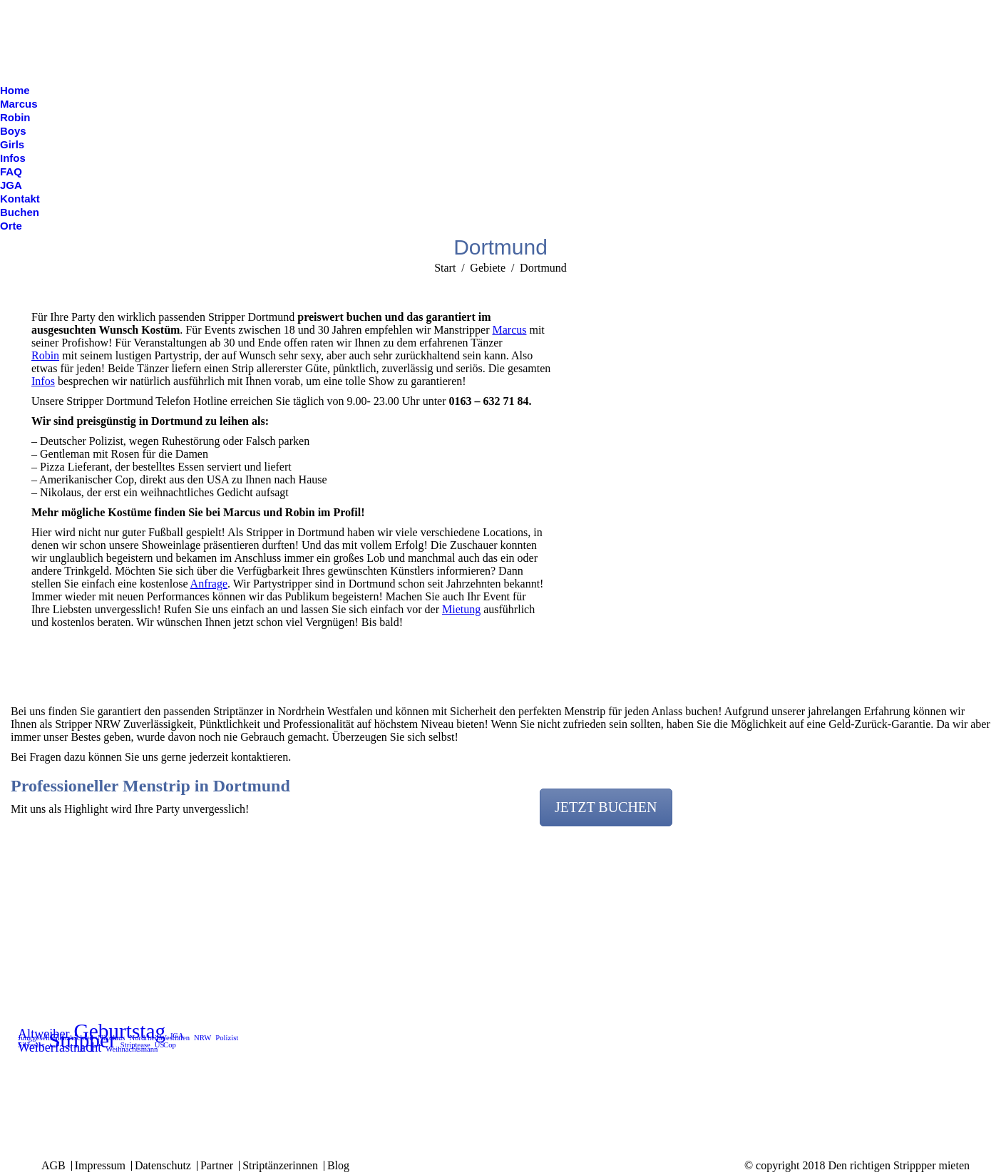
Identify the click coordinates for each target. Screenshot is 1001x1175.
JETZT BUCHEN (606, 807)
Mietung (461, 609)
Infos (43, 381)
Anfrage (208, 584)
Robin (45, 355)
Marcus (509, 330)
